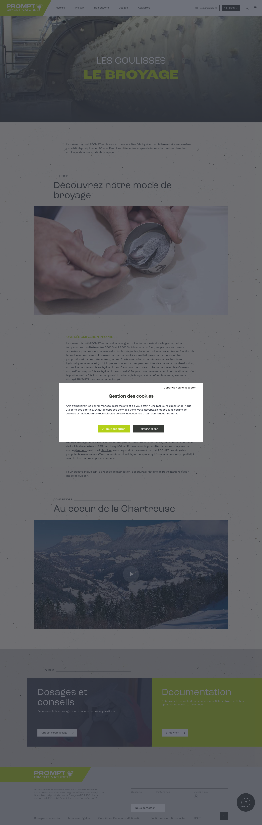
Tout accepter (115, 429)
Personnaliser (148, 429)
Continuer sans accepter (180, 387)
